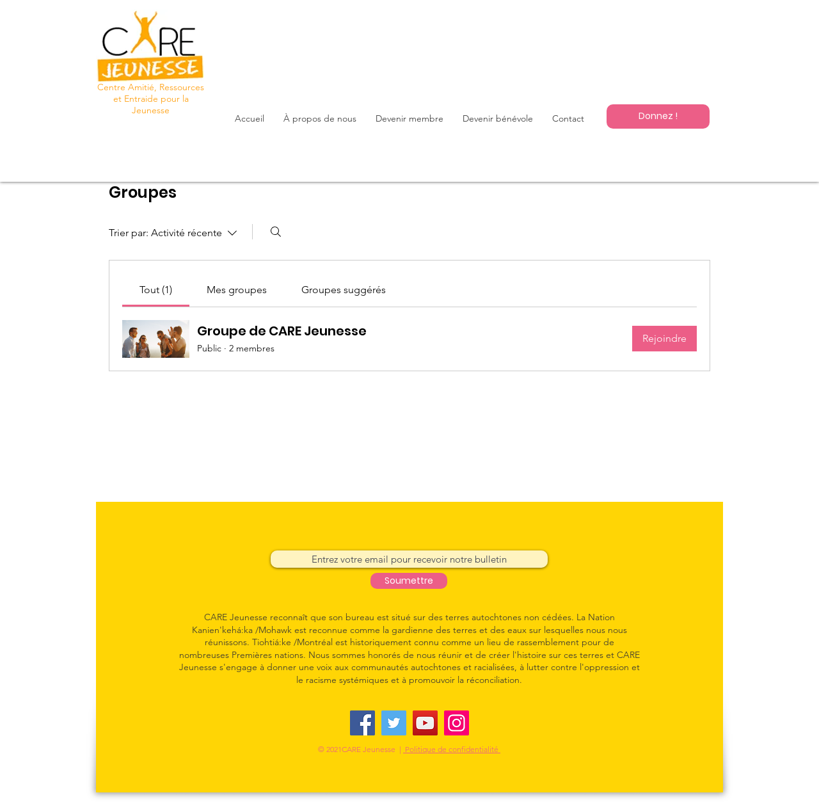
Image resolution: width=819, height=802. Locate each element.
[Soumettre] (408, 581)
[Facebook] (362, 722)
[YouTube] (425, 722)
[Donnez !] (658, 116)
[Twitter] (393, 722)
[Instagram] (456, 722)
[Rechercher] (275, 231)
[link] (155, 290)
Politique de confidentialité (451, 749)
